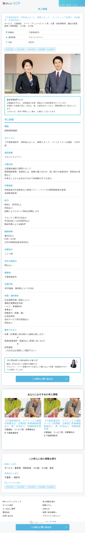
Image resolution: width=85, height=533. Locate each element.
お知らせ (46, 509)
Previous (4, 412)
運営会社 (6, 512)
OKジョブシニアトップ (12, 502)
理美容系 (27, 468)
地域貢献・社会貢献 (46, 49)
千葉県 (7, 477)
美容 (51, 468)
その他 (36, 468)
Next (80, 412)
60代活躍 (31, 49)
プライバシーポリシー (51, 516)
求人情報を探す (49, 502)
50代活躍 (20, 49)
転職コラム (47, 505)
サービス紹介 (8, 505)
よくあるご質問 (9, 509)
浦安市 (17, 477)
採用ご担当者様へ (50, 512)
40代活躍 (9, 49)
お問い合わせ (8, 516)
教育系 (18, 468)
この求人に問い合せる (42, 379)
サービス (8, 468)
